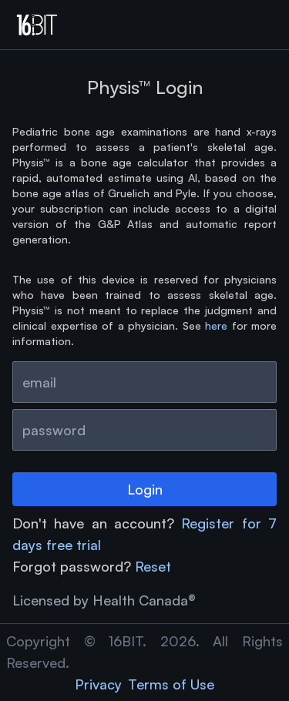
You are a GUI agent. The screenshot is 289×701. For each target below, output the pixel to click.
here (216, 325)
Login (145, 489)
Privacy (98, 684)
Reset (153, 566)
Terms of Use (171, 684)
